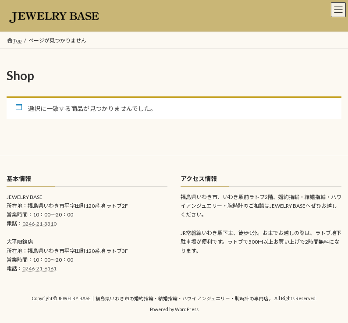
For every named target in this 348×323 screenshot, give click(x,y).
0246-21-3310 (39, 223)
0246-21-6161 (39, 269)
